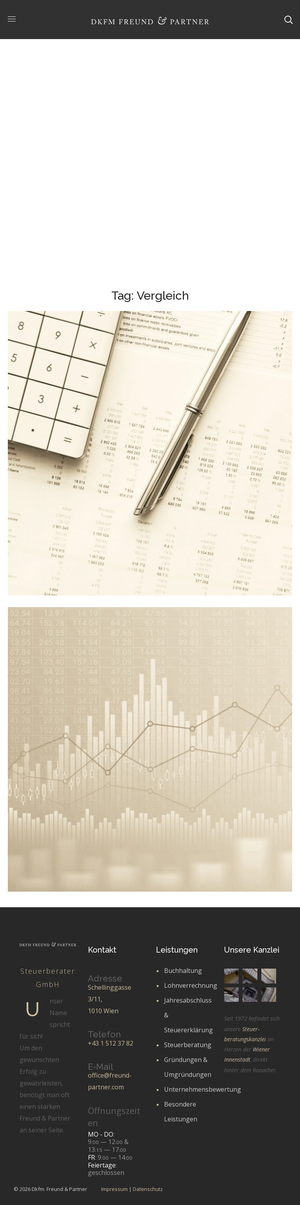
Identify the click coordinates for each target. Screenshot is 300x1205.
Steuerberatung (187, 1045)
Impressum (114, 1188)
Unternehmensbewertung (202, 1089)
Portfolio (115, 158)
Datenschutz (148, 1188)
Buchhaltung (183, 970)
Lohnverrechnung (190, 985)
